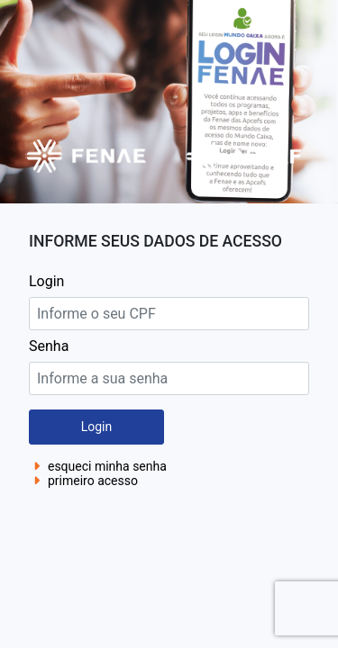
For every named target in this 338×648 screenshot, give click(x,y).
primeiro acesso (83, 480)
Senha (49, 346)
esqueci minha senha (98, 466)
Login (46, 281)
